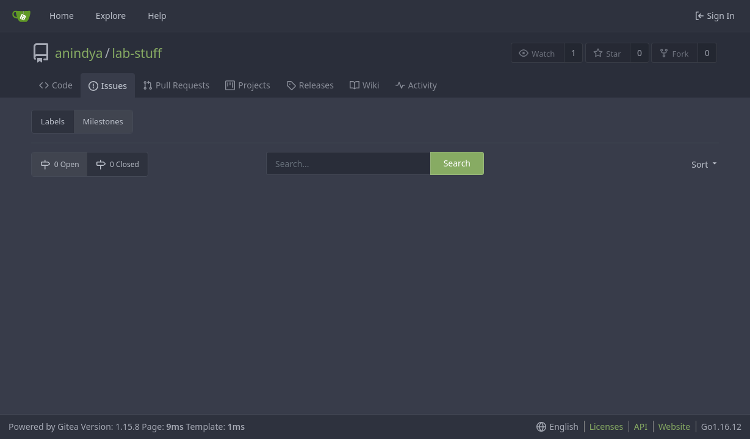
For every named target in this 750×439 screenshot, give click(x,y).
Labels (53, 121)
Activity (416, 85)
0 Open (59, 164)
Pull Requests (176, 85)
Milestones (103, 121)
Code (56, 85)
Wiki (365, 85)
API (640, 426)
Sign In (714, 15)
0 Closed (117, 164)
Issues (107, 85)
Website (674, 426)
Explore (111, 15)
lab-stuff (137, 53)
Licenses (607, 426)
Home (61, 15)
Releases (310, 85)
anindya (79, 53)
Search (457, 163)
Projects (247, 85)
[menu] (705, 165)
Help (157, 15)
